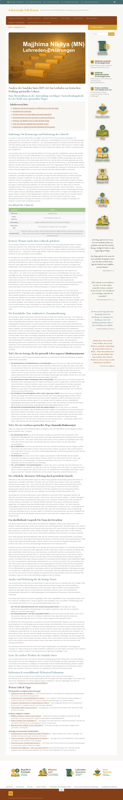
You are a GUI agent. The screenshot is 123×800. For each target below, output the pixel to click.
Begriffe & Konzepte (33, 18)
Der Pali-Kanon (78, 18)
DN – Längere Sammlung (33, 2)
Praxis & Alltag (65, 18)
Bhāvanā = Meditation (50, 18)
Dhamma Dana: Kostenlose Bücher (24, 741)
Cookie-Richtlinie (41, 785)
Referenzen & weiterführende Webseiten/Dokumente (32, 126)
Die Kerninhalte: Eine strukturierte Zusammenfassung (31, 117)
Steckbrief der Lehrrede (21, 111)
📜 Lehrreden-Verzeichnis (15, 2)
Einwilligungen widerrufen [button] (109, 785)
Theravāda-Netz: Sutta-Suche (22, 707)
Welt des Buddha (91, 18)
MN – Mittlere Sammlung (51, 2)
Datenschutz (20, 785)
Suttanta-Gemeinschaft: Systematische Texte (28, 702)
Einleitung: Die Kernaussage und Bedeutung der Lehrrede (33, 108)
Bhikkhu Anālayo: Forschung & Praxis (24, 715)
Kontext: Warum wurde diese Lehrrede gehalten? (30, 114)
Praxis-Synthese (101, 88)
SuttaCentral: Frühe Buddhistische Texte (26, 697)
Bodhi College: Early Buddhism (22, 719)
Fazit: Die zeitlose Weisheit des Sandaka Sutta (29, 123)
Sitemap (30, 785)
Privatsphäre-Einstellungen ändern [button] (60, 785)
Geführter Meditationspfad (101, 74)
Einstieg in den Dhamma (16, 18)
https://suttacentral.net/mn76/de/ (31, 682)
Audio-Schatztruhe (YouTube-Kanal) (38, 22)
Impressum (9, 785)
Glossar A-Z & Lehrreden (16, 22)
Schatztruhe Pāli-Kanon (24, 10)
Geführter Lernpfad (102, 61)
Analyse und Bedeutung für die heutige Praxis (29, 120)
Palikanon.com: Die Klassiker (22, 693)
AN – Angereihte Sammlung (89, 2)
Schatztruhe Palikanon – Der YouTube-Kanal (27, 746)
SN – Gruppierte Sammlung (69, 2)
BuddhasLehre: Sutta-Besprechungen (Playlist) (28, 732)
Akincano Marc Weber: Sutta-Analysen (25, 724)
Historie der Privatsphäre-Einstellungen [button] (86, 785)
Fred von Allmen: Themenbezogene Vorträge (28, 737)
